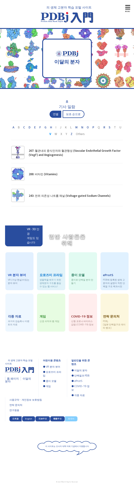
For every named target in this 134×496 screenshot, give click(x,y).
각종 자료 (79, 395)
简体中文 (43, 418)
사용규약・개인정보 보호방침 (25, 400)
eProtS (78, 381)
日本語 (15, 418)
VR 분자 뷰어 (53, 366)
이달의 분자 (80, 370)
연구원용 (14, 410)
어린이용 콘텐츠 (52, 360)
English (28, 418)
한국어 (71, 418)
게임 (48, 386)
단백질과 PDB (82, 375)
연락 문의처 (15, 405)
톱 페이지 (13, 378)
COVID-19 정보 (80, 388)
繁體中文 (57, 418)
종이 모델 (51, 381)
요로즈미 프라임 (52, 374)
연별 (55, 114)
